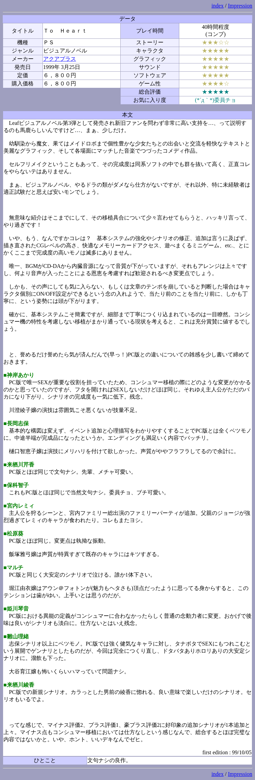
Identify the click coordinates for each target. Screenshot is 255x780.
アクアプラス (59, 59)
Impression (240, 6)
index (217, 6)
